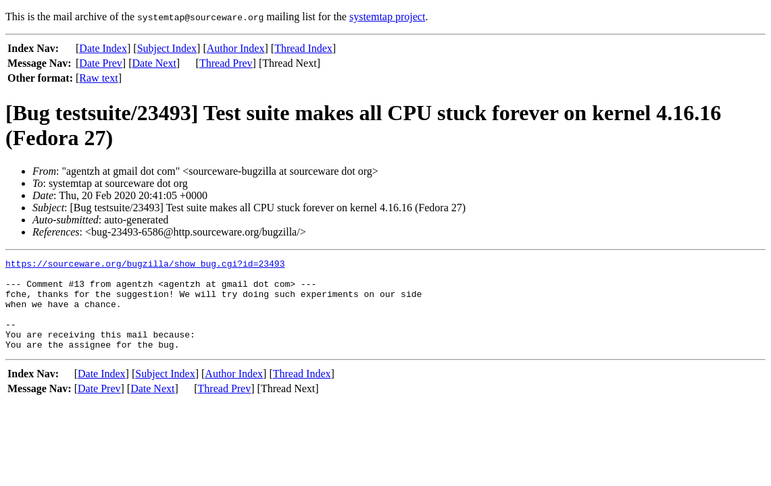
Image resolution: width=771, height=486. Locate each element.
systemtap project (387, 16)
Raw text (98, 78)
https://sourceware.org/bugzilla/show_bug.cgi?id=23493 (144, 265)
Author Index (236, 48)
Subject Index (167, 48)
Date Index (103, 48)
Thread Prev (226, 63)
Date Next (154, 63)
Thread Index (303, 48)
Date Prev (100, 63)
